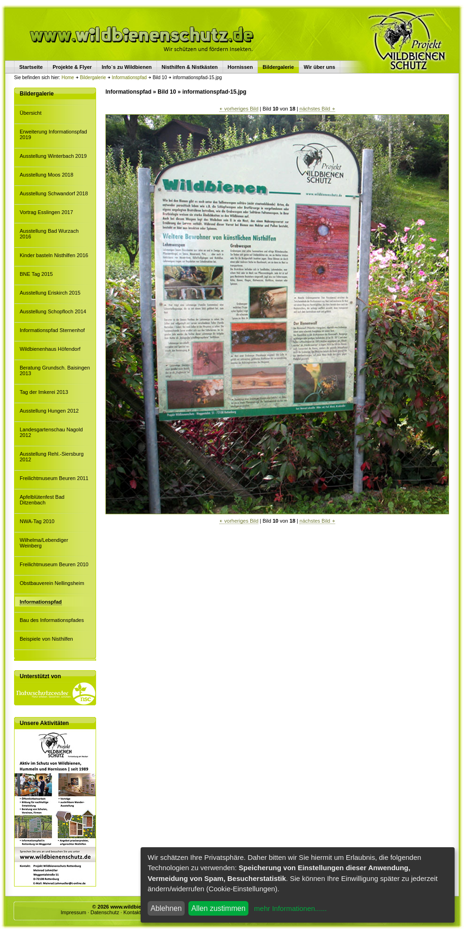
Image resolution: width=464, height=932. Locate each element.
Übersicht (30, 113)
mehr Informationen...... (290, 908)
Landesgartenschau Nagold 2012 (51, 432)
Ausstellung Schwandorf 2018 (54, 193)
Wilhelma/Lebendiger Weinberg (44, 542)
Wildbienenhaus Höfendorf (50, 349)
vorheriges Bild (238, 108)
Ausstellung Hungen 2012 (49, 411)
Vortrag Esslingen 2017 (46, 212)
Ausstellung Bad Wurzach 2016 (49, 233)
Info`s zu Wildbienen (127, 67)
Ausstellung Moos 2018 (46, 175)
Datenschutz (104, 912)
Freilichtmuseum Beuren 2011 (54, 478)
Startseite (31, 67)
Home (67, 77)
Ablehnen (166, 908)
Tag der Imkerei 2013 (44, 392)
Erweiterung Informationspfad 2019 (53, 134)
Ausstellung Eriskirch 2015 (50, 293)
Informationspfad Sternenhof (52, 330)
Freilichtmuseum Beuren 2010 (54, 564)
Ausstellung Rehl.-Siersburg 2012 (51, 456)
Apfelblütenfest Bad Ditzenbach (42, 499)
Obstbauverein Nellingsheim (52, 583)
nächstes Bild (317, 108)
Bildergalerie (93, 77)
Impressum (73, 912)
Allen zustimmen (218, 908)
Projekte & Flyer (72, 67)
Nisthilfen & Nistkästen (190, 67)
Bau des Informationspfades (52, 620)
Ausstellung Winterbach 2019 (53, 156)
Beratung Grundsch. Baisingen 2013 (55, 370)
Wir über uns (319, 67)
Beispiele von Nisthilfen (46, 639)
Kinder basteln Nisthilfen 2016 (54, 255)
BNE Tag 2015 (36, 274)
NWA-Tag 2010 (37, 521)
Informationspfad (129, 77)
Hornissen (240, 67)
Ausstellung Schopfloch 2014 (53, 311)
